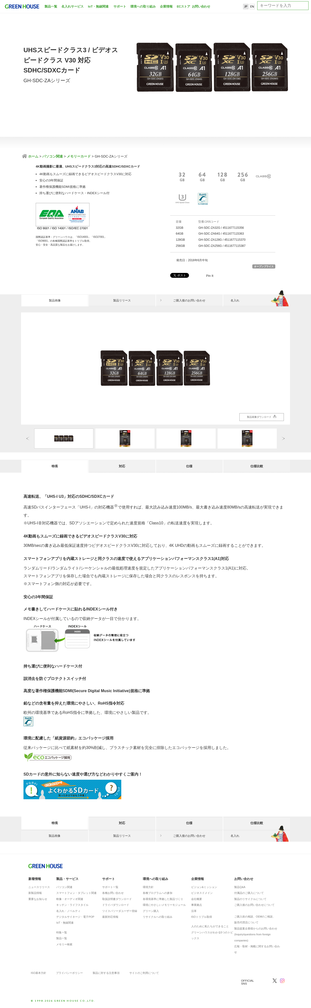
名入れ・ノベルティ (68, 910)
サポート (119, 6)
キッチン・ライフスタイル (72, 904)
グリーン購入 (151, 910)
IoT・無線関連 (98, 6)
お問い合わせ (200, 6)
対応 (122, 466)
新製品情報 (35, 892)
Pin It (209, 276)
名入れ (260, 300)
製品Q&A (239, 887)
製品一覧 (50, 6)
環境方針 (148, 887)
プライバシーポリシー (69, 972)
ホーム (32, 156)
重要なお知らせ (37, 899)
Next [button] (283, 438)
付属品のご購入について (249, 892)
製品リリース (122, 300)
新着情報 (34, 879)
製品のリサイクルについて (250, 899)
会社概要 (196, 899)
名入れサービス (72, 6)
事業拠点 (196, 904)
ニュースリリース (39, 887)
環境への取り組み (143, 6)
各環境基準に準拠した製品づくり (163, 899)
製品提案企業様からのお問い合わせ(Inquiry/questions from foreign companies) (255, 934)
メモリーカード (79, 156)
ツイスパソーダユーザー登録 (119, 910)
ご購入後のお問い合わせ (189, 300)
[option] (155, 368)
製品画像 (55, 300)
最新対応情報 (110, 916)
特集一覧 (61, 932)
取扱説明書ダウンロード (117, 899)
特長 (55, 466)
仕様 (189, 466)
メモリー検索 (64, 944)
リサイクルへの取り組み (157, 916)
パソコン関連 (52, 156)
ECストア (183, 6)
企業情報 (166, 6)
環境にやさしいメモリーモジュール (164, 904)
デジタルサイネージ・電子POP (75, 916)
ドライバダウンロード (115, 904)
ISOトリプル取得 (201, 916)
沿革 (194, 910)
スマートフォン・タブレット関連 (76, 892)
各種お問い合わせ (113, 892)
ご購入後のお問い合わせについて (254, 904)
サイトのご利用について (144, 972)
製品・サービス (67, 879)
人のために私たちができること (210, 926)
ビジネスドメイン (202, 892)
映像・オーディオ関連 (69, 899)
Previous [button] (28, 438)
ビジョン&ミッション (204, 887)
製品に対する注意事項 (106, 972)
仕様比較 (256, 466)
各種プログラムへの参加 (157, 892)
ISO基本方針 (38, 972)
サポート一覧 (110, 887)
